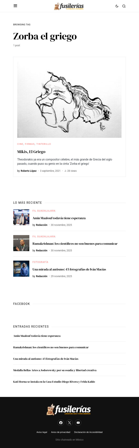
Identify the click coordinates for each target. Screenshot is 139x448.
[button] (15, 6)
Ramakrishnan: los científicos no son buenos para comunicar (75, 243)
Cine (20, 144)
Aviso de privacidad (60, 432)
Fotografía (40, 262)
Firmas (30, 144)
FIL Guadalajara (44, 211)
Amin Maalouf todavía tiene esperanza (59, 218)
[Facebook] (61, 423)
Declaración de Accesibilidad (88, 432)
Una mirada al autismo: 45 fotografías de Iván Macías (69, 269)
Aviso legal (42, 432)
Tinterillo (43, 144)
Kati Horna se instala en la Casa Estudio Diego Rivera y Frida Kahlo (54, 382)
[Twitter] (69, 423)
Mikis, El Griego (31, 151)
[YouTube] (78, 423)
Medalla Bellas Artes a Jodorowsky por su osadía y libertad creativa (54, 370)
